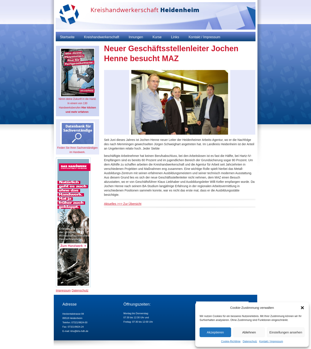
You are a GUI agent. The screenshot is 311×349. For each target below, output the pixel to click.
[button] (302, 308)
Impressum (63, 290)
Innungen (136, 37)
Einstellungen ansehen (285, 332)
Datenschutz (250, 341)
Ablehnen (249, 332)
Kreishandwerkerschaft (101, 37)
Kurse (157, 37)
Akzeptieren (215, 332)
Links (175, 37)
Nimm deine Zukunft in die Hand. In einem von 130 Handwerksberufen (77, 80)
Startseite (67, 37)
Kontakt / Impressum (271, 341)
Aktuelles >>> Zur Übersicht (122, 204)
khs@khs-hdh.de (79, 331)
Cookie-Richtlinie (231, 341)
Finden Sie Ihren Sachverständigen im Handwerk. (77, 138)
